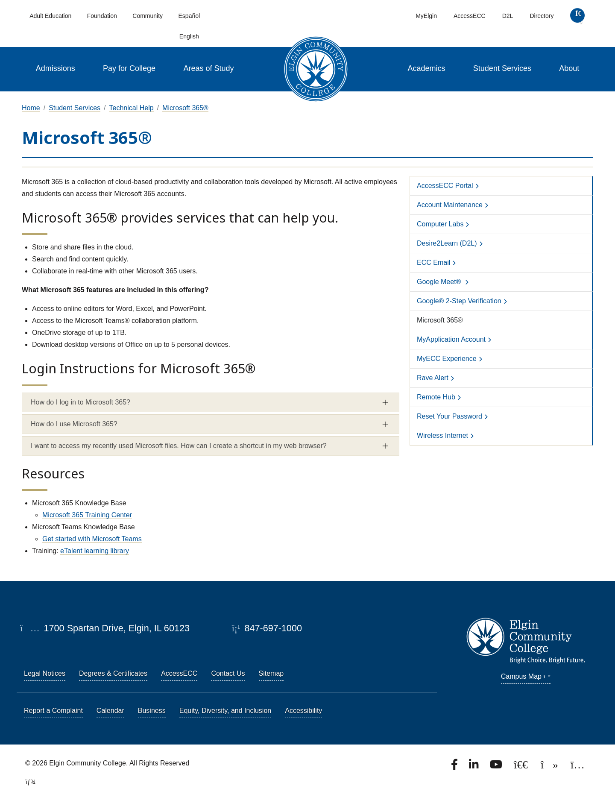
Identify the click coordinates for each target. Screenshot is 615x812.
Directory (542, 15)
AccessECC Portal (445, 185)
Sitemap (271, 673)
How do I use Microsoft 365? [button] (74, 424)
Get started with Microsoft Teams (92, 538)
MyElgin (426, 15)
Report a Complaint (53, 710)
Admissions (55, 68)
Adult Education (50, 15)
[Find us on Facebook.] (455, 767)
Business (152, 710)
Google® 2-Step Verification (459, 301)
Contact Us (228, 673)
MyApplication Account (451, 339)
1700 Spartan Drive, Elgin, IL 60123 (105, 628)
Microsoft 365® (185, 107)
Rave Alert (432, 377)
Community (147, 15)
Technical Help (131, 107)
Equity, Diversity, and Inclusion (225, 710)
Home (31, 107)
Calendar (110, 710)
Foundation (102, 15)
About (569, 68)
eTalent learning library (94, 550)
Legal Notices (44, 673)
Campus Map (526, 676)
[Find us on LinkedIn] (474, 767)
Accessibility (303, 710)
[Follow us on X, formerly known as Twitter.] (522, 767)
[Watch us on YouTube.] (497, 767)
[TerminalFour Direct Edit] (28, 782)
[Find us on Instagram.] (577, 767)
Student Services (502, 68)
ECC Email (433, 262)
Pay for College (129, 68)
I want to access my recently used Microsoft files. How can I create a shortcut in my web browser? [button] (179, 445)
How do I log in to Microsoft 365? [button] (80, 402)
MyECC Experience (447, 358)
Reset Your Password (449, 416)
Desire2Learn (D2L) (447, 243)
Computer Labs (440, 224)
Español (189, 15)
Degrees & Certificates (113, 673)
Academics (426, 68)
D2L (507, 15)
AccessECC (470, 15)
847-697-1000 (267, 628)
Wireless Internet (442, 435)
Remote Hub (436, 397)
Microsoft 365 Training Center (87, 515)
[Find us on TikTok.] (550, 767)
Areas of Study (209, 68)
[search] (577, 17)
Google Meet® (440, 281)
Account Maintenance (450, 204)
